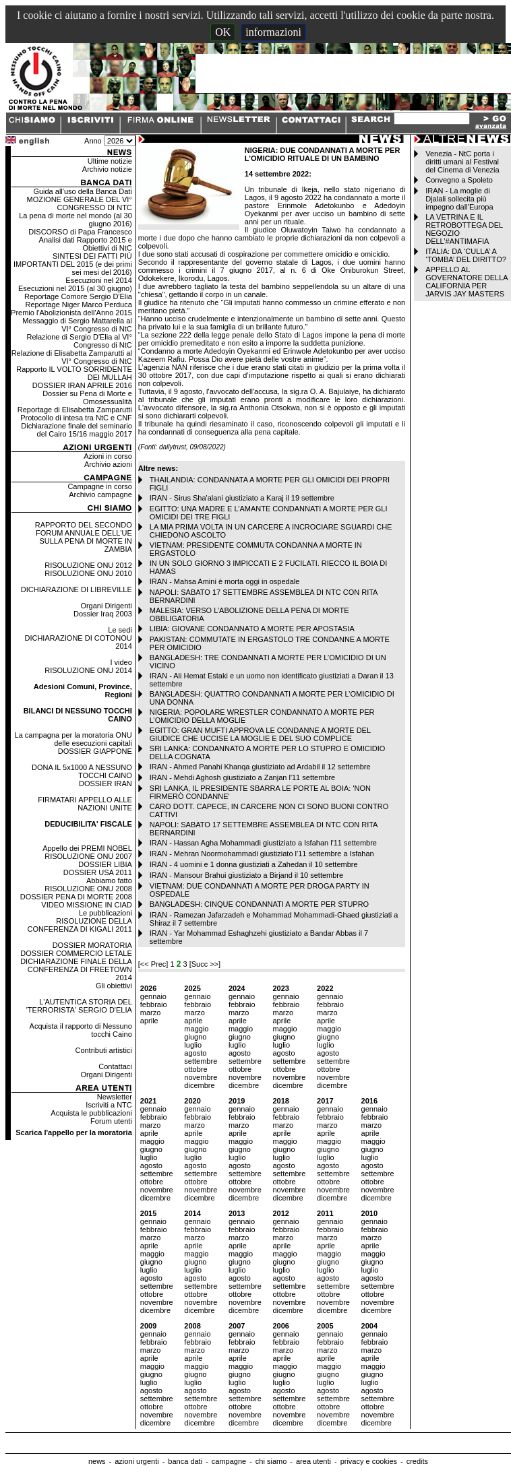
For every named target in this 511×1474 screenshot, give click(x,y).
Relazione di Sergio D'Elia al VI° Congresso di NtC (78, 341)
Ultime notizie (110, 161)
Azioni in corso (108, 456)
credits (417, 1461)
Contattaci (115, 1066)
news (97, 1461)
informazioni (273, 32)
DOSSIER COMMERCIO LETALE (75, 953)
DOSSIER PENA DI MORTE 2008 (76, 897)
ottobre (195, 1069)
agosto (195, 1053)
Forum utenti (111, 1121)
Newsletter (114, 1097)
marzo (150, 1012)
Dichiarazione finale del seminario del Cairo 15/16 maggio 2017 (76, 430)
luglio (193, 1045)
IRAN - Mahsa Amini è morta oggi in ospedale (225, 581)
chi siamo (271, 1461)
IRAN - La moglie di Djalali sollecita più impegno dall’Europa (459, 199)
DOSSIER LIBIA (104, 864)
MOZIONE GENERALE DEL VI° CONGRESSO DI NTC (79, 203)
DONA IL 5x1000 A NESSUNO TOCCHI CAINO (82, 771)
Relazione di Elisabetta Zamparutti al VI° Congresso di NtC (71, 357)
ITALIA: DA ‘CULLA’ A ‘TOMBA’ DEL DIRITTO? (465, 255)
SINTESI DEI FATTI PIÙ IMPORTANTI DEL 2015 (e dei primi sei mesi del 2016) (72, 264)
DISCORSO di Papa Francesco (79, 232)
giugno (195, 1037)
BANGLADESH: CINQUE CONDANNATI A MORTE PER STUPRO (259, 904)
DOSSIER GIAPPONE (95, 751)
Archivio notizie (107, 169)
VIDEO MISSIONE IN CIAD (86, 905)
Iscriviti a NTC (108, 1105)
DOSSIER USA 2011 (97, 872)
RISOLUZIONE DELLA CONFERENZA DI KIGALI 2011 (80, 925)
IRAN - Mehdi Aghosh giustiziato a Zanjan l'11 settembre (242, 777)
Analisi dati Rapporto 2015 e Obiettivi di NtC (85, 244)
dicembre (199, 1085)
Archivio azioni (108, 464)
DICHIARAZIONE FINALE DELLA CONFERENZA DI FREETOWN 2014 (76, 969)
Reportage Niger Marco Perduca (78, 304)
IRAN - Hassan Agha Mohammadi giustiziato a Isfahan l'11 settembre (263, 843)
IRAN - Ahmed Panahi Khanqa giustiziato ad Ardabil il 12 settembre (260, 767)
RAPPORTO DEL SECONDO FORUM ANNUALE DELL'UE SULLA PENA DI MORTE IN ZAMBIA (83, 537)
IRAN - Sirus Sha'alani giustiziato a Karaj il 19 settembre (242, 498)
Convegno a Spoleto (459, 180)
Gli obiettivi (114, 986)
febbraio (153, 1004)
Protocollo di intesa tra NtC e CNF (76, 418)
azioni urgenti (136, 1461)
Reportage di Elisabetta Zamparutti (75, 410)
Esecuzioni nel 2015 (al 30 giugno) (75, 288)
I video (120, 662)
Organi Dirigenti (105, 606)
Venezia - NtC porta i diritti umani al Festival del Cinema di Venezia (462, 162)
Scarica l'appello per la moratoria (74, 1132)
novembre (200, 1077)
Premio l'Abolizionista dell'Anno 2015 (71, 313)
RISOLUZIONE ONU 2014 (88, 670)
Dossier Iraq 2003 (102, 614)
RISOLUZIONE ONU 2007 (88, 856)
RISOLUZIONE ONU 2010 (88, 573)
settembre (200, 1061)
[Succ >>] (204, 964)
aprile (149, 1021)
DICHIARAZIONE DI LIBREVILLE (76, 589)
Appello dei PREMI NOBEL (87, 848)
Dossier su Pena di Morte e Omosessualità (87, 397)
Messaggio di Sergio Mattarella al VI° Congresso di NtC (77, 325)
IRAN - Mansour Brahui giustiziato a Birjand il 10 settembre (246, 875)
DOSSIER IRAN (105, 783)
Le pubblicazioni (105, 913)
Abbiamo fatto (109, 880)
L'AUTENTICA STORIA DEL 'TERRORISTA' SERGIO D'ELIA (79, 1006)
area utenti (313, 1461)
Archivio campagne (100, 494)
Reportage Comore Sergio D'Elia (78, 296)
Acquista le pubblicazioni (91, 1113)
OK (223, 32)
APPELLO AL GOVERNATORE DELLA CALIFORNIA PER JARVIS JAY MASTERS (466, 281)
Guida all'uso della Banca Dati (82, 191)
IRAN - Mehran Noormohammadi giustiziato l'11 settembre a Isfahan (262, 854)
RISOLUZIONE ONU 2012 (88, 565)
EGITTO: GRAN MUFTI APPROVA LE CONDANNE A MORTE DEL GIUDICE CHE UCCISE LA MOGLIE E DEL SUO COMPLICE (260, 734)
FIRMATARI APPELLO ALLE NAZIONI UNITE (85, 804)
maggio (196, 1029)
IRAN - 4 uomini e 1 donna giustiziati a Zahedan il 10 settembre (254, 864)
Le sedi (119, 630)
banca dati (185, 1461)
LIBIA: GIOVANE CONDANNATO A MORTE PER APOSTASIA (252, 628)
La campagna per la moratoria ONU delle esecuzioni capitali (73, 739)
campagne (229, 1461)
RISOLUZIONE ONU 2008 (88, 889)
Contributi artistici (103, 1050)
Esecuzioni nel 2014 (98, 280)
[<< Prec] (154, 964)
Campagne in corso (99, 486)
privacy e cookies (368, 1461)
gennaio (153, 996)
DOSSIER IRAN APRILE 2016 (82, 385)
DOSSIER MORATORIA (92, 945)
